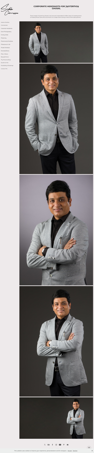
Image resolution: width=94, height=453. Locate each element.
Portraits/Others (5, 50)
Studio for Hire (4, 62)
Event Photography (6, 31)
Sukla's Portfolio (5, 22)
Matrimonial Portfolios (7, 41)
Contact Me (4, 68)
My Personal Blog (6, 59)
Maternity (3, 38)
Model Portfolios (5, 47)
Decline (75, 450)
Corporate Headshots (6, 28)
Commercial (4, 25)
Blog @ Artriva (5, 57)
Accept (70, 450)
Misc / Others (4, 54)
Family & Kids (4, 34)
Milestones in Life (5, 44)
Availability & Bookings (7, 65)
